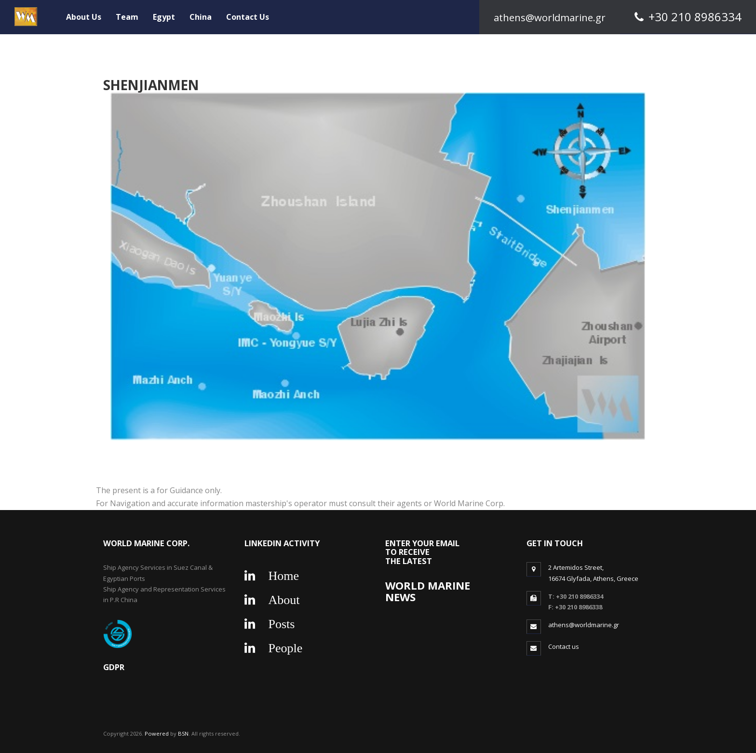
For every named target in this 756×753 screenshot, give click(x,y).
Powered (157, 733)
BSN (183, 733)
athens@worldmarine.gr (583, 624)
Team (127, 17)
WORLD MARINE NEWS (427, 591)
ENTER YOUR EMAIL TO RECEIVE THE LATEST (422, 552)
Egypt (164, 17)
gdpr (113, 666)
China (200, 17)
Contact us (563, 646)
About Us (83, 17)
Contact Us (247, 17)
